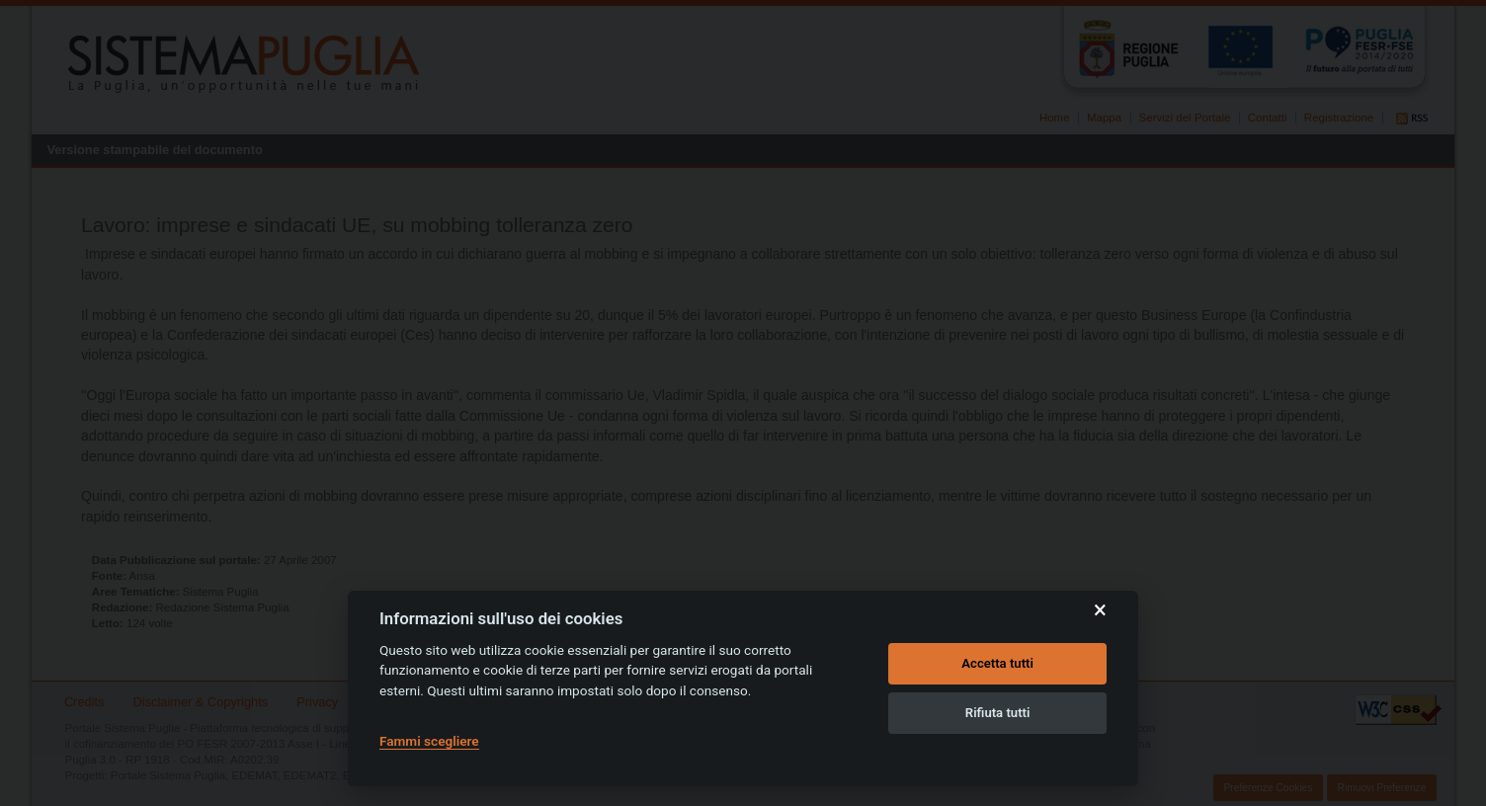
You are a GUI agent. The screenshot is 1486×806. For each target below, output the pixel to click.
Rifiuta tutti (998, 712)
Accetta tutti (997, 663)
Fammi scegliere (429, 741)
